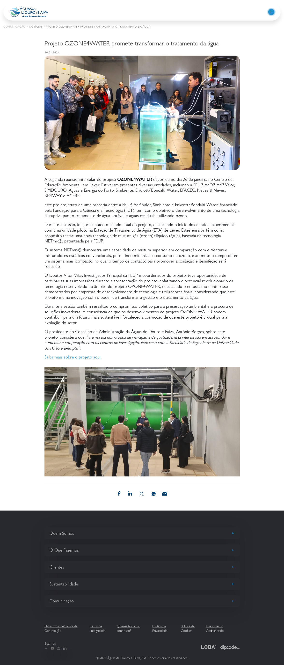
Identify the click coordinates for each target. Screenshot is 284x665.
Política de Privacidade (159, 628)
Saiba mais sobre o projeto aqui (72, 357)
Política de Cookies (188, 628)
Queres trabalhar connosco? (128, 628)
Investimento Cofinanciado (215, 628)
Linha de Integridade (97, 628)
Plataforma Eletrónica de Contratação (61, 628)
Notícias (36, 26)
